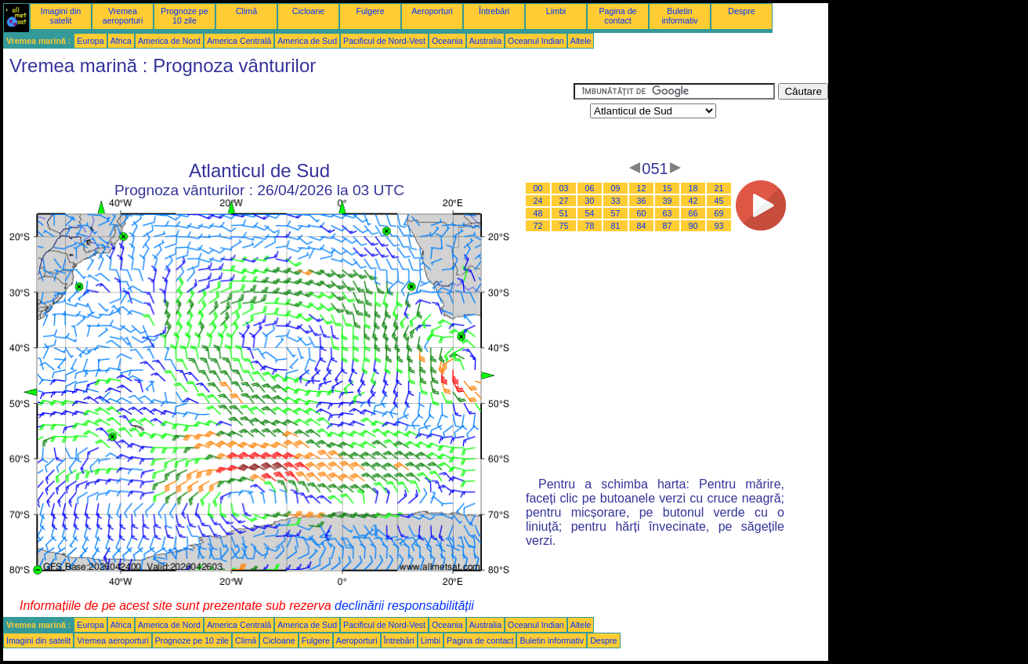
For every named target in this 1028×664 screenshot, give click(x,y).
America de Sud (307, 40)
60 (641, 213)
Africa (121, 40)
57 (616, 213)
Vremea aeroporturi (123, 15)
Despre (741, 11)
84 (641, 225)
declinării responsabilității (404, 605)
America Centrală (239, 40)
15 (667, 188)
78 (590, 225)
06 (590, 188)
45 (719, 200)
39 (667, 200)
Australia (485, 40)
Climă (246, 11)
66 (693, 213)
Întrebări (494, 11)
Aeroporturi (432, 11)
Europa (90, 40)
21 (719, 188)
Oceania (447, 40)
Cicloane (308, 11)
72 (538, 225)
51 (564, 213)
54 (590, 213)
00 (538, 188)
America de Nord (169, 40)
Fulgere (370, 11)
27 (564, 200)
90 (693, 225)
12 (641, 188)
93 (719, 225)
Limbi (556, 11)
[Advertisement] (288, 118)
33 (616, 200)
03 (564, 188)
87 (667, 225)
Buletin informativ (679, 15)
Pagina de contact (618, 15)
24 (538, 200)
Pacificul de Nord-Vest (384, 40)
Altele (581, 40)
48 (538, 213)
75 (564, 225)
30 (590, 200)
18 (693, 188)
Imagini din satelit (61, 15)
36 (641, 200)
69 (719, 213)
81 (616, 225)
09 (616, 188)
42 (693, 200)
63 (667, 213)
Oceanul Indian (536, 40)
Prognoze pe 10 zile (184, 15)
